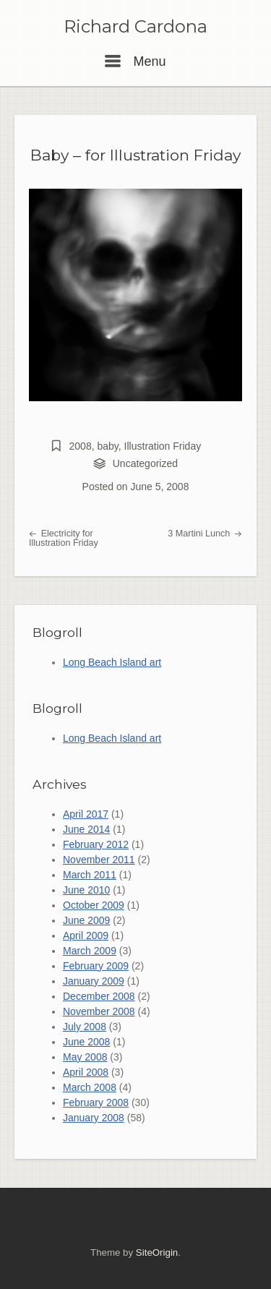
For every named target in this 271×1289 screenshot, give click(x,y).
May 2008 (85, 1057)
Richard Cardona (135, 26)
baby (107, 446)
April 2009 (85, 935)
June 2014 (86, 829)
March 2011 (89, 875)
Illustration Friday (163, 446)
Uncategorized (145, 463)
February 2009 (96, 966)
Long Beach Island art (112, 662)
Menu (135, 61)
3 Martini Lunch (205, 533)
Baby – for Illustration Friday (135, 155)
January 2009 (93, 981)
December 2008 (99, 996)
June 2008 (86, 1042)
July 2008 (84, 1026)
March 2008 (89, 1087)
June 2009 (86, 920)
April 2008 (85, 1072)
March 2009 (89, 950)
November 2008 (99, 1011)
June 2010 (86, 890)
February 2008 (96, 1102)
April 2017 (85, 814)
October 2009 (93, 905)
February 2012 (96, 844)
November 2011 (99, 859)
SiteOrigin (157, 1252)
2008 (80, 446)
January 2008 (93, 1117)
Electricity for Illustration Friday (63, 538)
